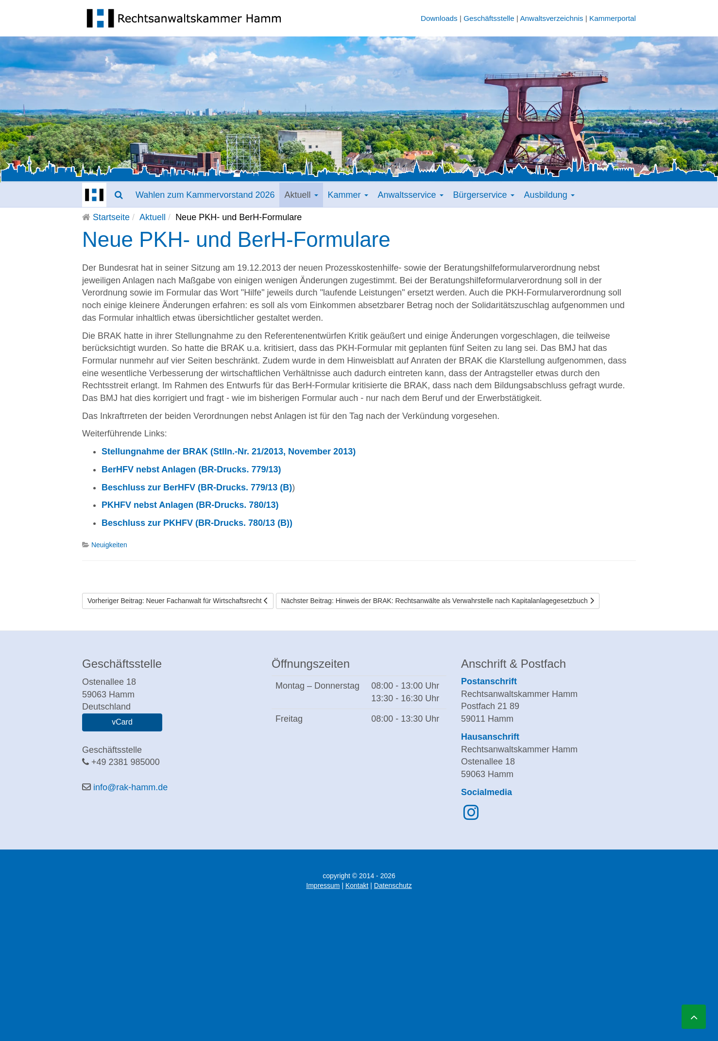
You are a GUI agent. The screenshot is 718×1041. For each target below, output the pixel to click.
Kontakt (356, 885)
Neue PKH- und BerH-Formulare (236, 239)
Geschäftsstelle (488, 18)
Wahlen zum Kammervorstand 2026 (205, 195)
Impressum (323, 885)
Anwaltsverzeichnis (551, 18)
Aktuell (301, 195)
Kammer (348, 195)
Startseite (111, 217)
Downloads (439, 18)
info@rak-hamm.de (130, 787)
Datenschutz (393, 885)
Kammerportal (612, 18)
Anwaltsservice (411, 195)
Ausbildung (549, 195)
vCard (122, 722)
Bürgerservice (483, 195)
